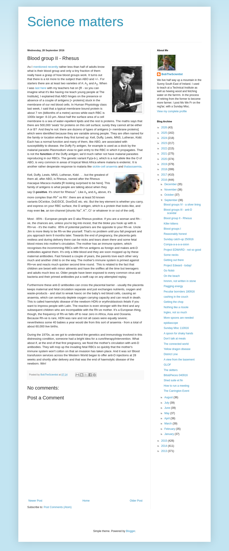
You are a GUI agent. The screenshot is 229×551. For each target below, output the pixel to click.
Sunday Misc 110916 (176, 328)
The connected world (176, 343)
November (171, 189)
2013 (164, 451)
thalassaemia (133, 166)
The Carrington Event (176, 390)
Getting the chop (173, 301)
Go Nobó (169, 270)
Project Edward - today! (178, 265)
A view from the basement (179, 359)
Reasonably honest (175, 233)
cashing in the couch (176, 296)
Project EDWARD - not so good (182, 249)
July (167, 402)
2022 (164, 148)
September (171, 200)
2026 (164, 127)
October (169, 194)
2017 (164, 174)
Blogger (130, 531)
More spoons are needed (178, 317)
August (169, 397)
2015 (164, 440)
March (168, 423)
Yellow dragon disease (177, 349)
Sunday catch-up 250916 (178, 239)
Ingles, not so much (175, 312)
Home (86, 500)
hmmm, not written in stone (180, 281)
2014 (164, 445)
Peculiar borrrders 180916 (179, 291)
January (169, 434)
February (170, 428)
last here (40, 88)
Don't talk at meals (175, 338)
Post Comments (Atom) (58, 507)
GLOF (167, 364)
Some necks (171, 254)
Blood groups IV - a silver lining (182, 204)
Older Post (136, 500)
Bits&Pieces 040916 (176, 375)
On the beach (172, 276)
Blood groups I (172, 228)
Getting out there (174, 260)
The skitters (171, 370)
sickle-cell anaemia (105, 166)
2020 (164, 159)
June (167, 407)
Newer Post (35, 500)
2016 (164, 179)
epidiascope (171, 322)
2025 (164, 132)
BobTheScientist (172, 74)
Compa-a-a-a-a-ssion (176, 244)
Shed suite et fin (173, 380)
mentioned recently (45, 66)
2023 (164, 143)
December (171, 184)
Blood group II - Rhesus (178, 218)
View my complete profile (172, 111)
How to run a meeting (176, 385)
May (167, 413)
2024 (164, 138)
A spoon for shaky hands (178, 333)
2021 (164, 153)
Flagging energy (173, 286)
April (167, 418)
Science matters (75, 21)
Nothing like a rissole (176, 307)
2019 (164, 164)
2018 (164, 169)
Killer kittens (171, 223)
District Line (171, 354)
